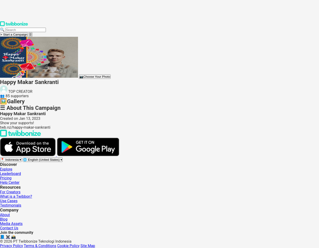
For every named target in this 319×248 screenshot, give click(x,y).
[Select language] (43, 160)
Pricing (6, 178)
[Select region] (11, 160)
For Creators (10, 192)
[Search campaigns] (26, 30)
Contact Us (9, 228)
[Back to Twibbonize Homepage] (20, 135)
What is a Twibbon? (16, 196)
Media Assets (11, 223)
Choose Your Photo (94, 76)
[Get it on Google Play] (88, 155)
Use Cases (8, 201)
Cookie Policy (68, 246)
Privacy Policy (11, 246)
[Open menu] (30, 34)
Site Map (88, 246)
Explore (6, 169)
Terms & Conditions (40, 246)
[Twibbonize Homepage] (14, 25)
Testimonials (10, 205)
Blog (3, 219)
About (5, 215)
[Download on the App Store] (28, 155)
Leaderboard (10, 173)
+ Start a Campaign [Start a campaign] (13, 34)
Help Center (10, 182)
